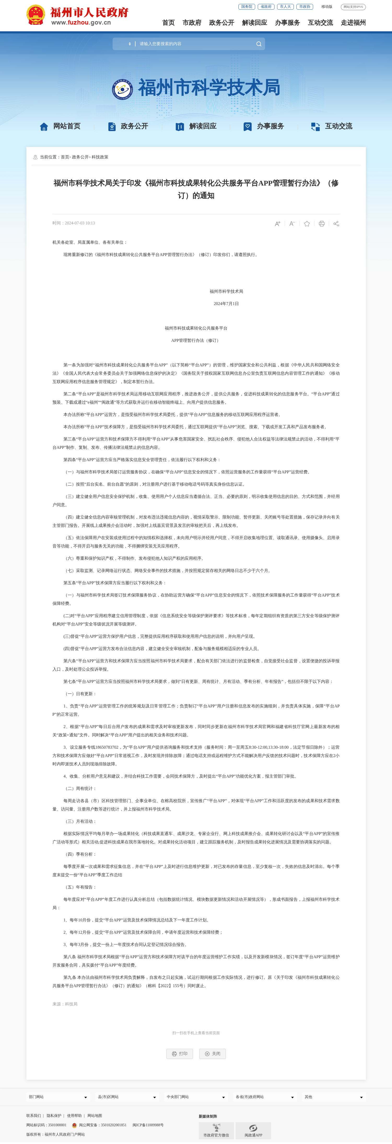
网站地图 (94, 1118)
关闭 (212, 1054)
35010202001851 (114, 1127)
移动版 (326, 7)
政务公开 (221, 22)
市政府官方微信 (216, 1132)
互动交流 (320, 22)
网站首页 (60, 126)
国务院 (246, 7)
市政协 (304, 7)
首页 (168, 22)
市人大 (285, 7)
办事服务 (287, 22)
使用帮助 (74, 1118)
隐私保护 (54, 1118)
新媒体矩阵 (208, 1119)
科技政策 (100, 157)
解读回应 (254, 22)
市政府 (192, 22)
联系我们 (33, 1118)
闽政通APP (253, 1132)
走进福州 (353, 22)
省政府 (266, 7)
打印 (180, 1054)
